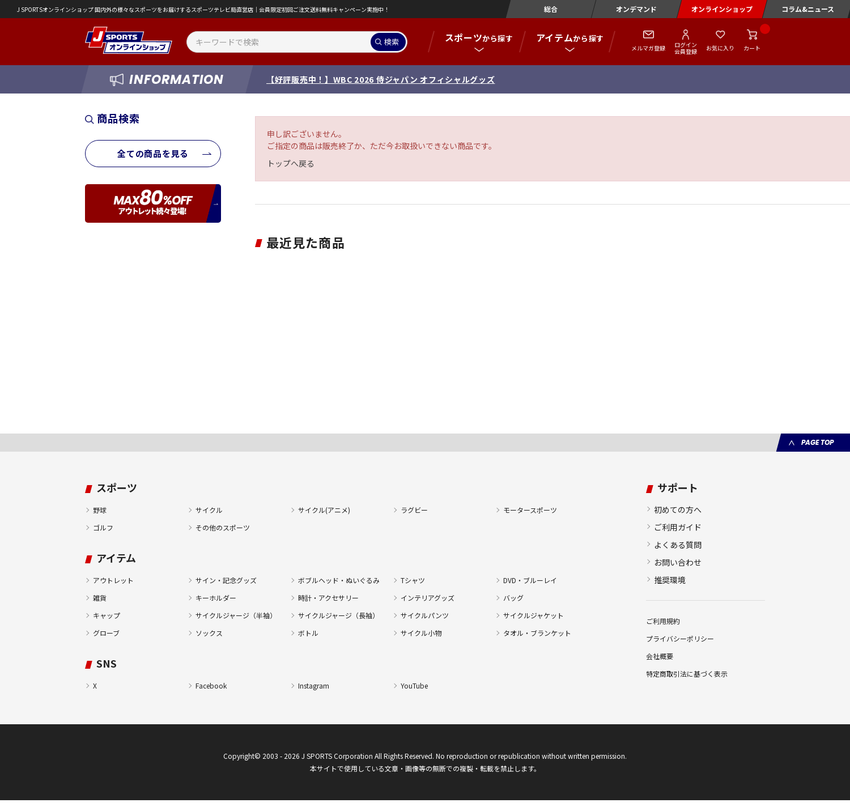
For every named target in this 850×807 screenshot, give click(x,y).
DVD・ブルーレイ (530, 580)
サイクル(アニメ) (324, 510)
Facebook (211, 685)
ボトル (308, 633)
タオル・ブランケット (537, 633)
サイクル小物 (421, 633)
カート (751, 48)
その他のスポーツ (223, 527)
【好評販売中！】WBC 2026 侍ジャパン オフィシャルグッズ (380, 79)
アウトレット (113, 580)
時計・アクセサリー (328, 597)
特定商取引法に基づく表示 (687, 673)
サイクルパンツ (425, 615)
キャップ (106, 615)
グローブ (106, 633)
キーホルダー (216, 597)
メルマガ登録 (648, 48)
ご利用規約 (663, 621)
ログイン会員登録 (685, 47)
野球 (100, 510)
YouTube (414, 685)
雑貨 (100, 597)
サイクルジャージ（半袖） (236, 615)
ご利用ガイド (678, 527)
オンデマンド (636, 9)
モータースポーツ (530, 510)
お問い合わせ (678, 562)
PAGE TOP (817, 442)
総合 (551, 9)
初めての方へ (678, 509)
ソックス (209, 633)
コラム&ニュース (807, 9)
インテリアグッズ (427, 597)
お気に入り (720, 48)
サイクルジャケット (533, 615)
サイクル (209, 510)
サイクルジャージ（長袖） (338, 615)
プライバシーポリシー (680, 638)
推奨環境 (670, 579)
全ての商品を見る (153, 153)
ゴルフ (103, 527)
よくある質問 (678, 544)
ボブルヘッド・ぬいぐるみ (339, 580)
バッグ (513, 597)
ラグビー (414, 510)
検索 (391, 41)
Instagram (313, 685)
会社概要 (659, 656)
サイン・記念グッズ (226, 580)
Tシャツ (413, 580)
